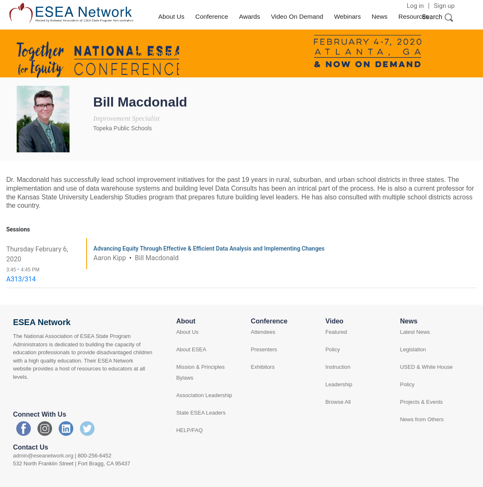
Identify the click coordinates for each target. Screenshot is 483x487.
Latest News (415, 332)
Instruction (338, 367)
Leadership (339, 384)
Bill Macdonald (157, 258)
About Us (171, 16)
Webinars (347, 16)
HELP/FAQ (189, 430)
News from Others (422, 419)
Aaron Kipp (110, 258)
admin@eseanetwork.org (43, 455)
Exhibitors (262, 367)
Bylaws (184, 378)
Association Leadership (204, 395)
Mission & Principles (200, 367)
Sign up (444, 6)
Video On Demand (297, 16)
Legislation (413, 349)
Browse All (338, 402)
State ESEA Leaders (201, 413)
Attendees (263, 332)
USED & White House (426, 367)
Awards (249, 16)
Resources (413, 16)
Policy (333, 349)
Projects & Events (421, 402)
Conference (211, 16)
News (380, 16)
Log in (415, 6)
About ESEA (191, 349)
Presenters (264, 349)
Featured (336, 332)
